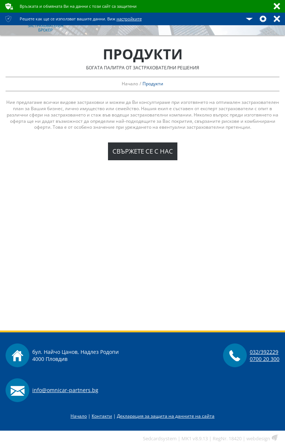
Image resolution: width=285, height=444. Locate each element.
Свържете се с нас (142, 151)
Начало (79, 416)
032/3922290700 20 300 (264, 355)
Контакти (102, 416)
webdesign (258, 438)
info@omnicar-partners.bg (65, 390)
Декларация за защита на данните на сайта (165, 416)
